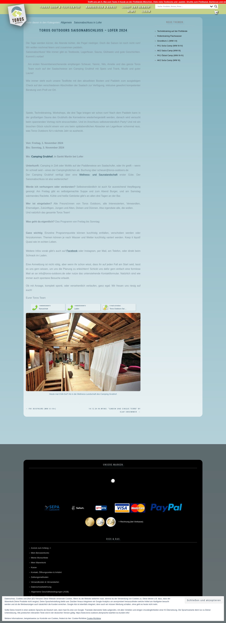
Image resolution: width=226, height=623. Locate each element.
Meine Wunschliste (39, 558)
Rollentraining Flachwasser (169, 36)
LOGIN (146, 11)
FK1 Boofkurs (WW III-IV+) (41, 409)
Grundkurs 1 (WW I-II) (167, 41)
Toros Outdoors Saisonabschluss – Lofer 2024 (83, 30)
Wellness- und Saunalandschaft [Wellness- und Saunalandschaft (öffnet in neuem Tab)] (98, 174)
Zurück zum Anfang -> (41, 548)
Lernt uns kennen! (136, 7)
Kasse (34, 567)
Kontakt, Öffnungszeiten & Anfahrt (46, 572)
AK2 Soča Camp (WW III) (168, 60)
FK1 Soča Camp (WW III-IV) (170, 46)
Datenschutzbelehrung (41, 587)
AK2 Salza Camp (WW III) (169, 50)
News (131, 11)
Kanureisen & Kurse (101, 7)
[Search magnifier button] (216, 6)
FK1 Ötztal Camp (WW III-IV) (170, 55)
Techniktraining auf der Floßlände (172, 31)
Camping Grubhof (42, 156)
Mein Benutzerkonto (40, 553)
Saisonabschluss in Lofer (88, 22)
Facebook (72, 251)
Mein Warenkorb (38, 562)
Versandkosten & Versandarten (45, 582)
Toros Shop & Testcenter (60, 7)
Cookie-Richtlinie (94, 618)
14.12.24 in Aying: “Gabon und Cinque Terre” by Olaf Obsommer (114, 410)
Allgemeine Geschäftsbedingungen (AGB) (50, 592)
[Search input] (183, 6)
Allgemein (66, 22)
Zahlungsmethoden (39, 577)
